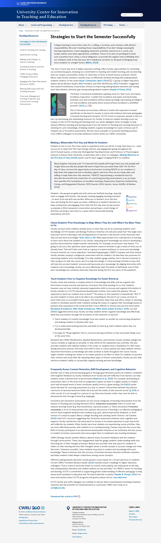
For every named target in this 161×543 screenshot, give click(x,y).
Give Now (132, 514)
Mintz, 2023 (92, 62)
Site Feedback (77, 537)
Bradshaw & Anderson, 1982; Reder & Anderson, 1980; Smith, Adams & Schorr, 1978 (89, 309)
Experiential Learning (28, 55)
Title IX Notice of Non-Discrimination (31, 523)
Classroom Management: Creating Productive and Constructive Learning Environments (30, 100)
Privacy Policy (33, 520)
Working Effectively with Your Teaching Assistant (32, 90)
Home (21, 31)
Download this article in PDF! (64, 496)
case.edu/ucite (120, 477)
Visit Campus (133, 517)
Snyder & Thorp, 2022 (120, 89)
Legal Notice (23, 520)
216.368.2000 (23, 517)
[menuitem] (23, 25)
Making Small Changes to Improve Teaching (30, 60)
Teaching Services (68, 25)
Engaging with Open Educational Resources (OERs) (33, 82)
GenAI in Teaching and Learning (32, 50)
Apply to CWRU (134, 511)
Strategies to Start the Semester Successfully (33, 42)
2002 (53, 311)
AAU (81, 83)
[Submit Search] (141, 15)
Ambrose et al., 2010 (103, 378)
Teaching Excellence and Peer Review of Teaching (32, 68)
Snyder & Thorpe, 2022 (125, 474)
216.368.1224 (81, 530)
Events (125, 25)
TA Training (110, 25)
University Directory (135, 520)
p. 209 (133, 390)
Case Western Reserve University (34, 512)
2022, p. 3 (84, 105)
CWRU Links (134, 507)
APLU (116, 83)
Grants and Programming (44, 25)
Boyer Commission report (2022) (94, 80)
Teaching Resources (90, 25)
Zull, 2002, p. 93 (87, 237)
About (24, 25)
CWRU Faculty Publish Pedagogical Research (29, 75)
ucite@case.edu (58, 488)
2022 (53, 418)
